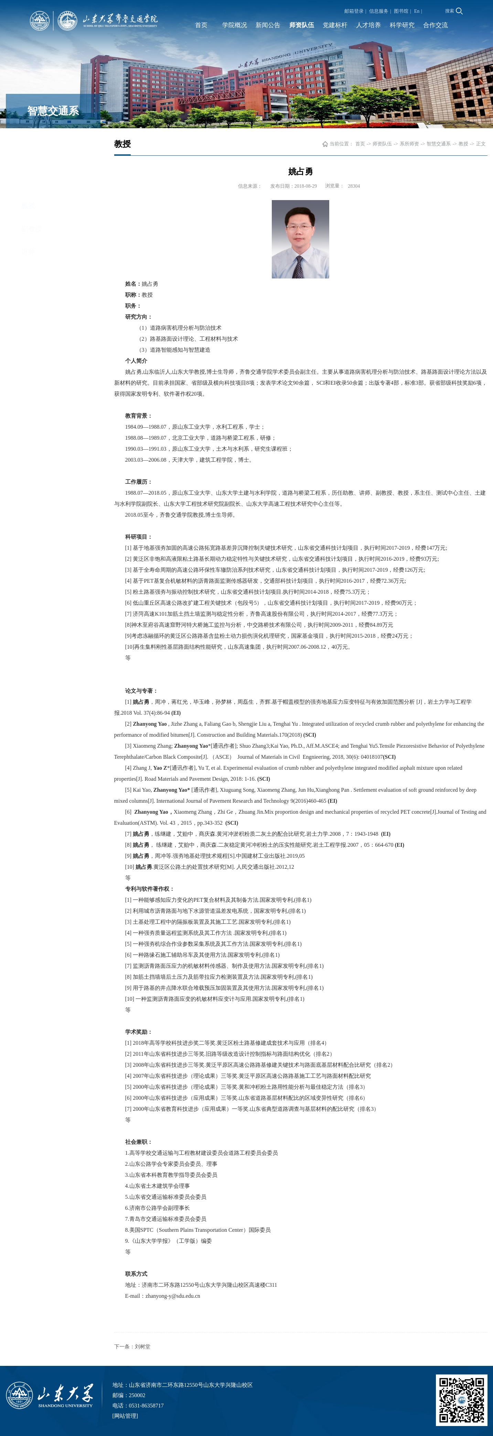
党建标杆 (335, 25)
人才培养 (368, 25)
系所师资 (409, 145)
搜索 (454, 11)
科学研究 (402, 25)
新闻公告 (268, 25)
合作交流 (435, 25)
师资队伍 (301, 25)
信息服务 (378, 11)
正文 (481, 145)
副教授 (31, 165)
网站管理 (125, 1416)
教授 (28, 142)
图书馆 (401, 11)
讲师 (28, 188)
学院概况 (234, 25)
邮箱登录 (354, 11)
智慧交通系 (439, 145)
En (417, 11)
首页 (201, 25)
